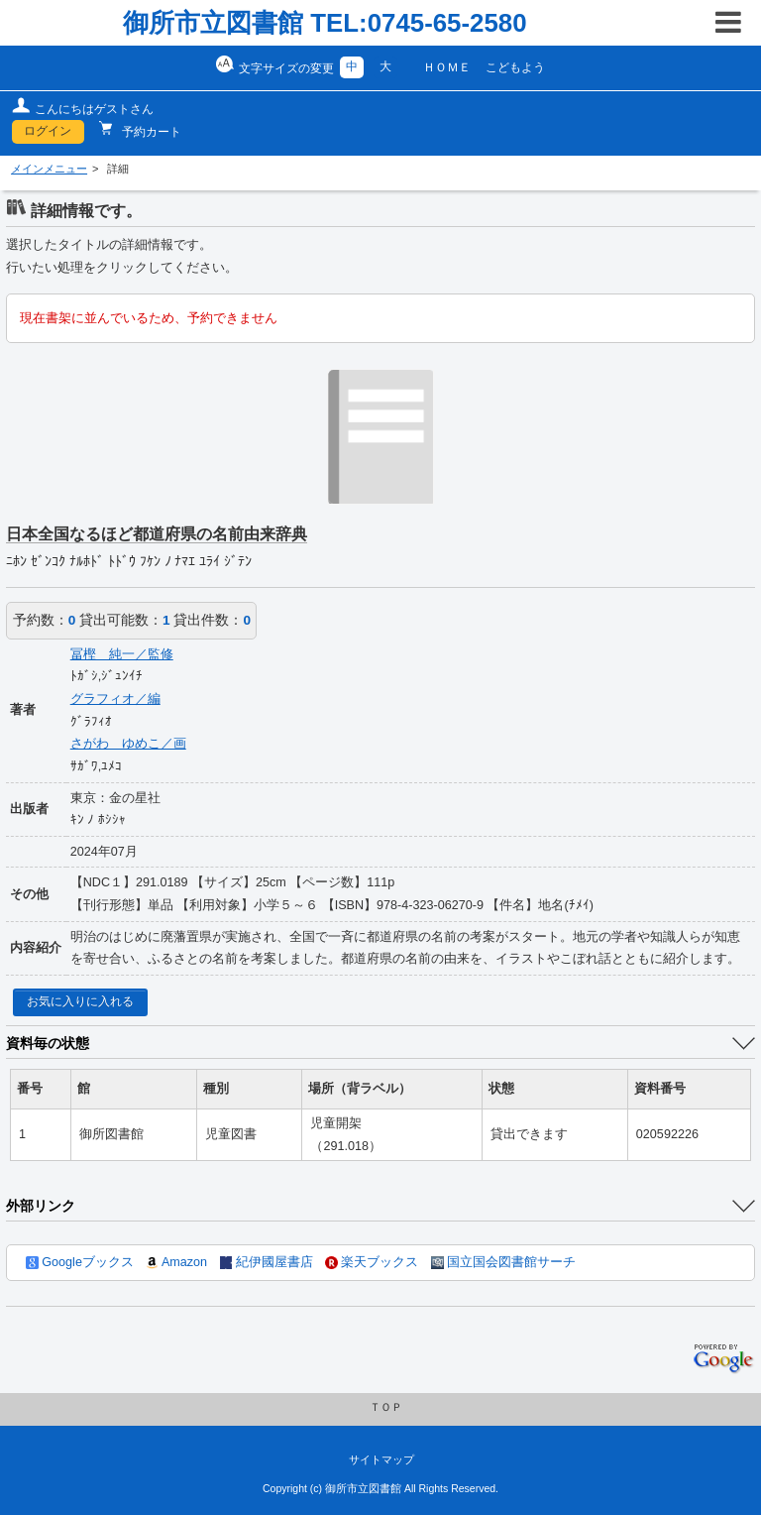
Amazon (176, 1262)
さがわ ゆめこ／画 (128, 744)
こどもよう (515, 67)
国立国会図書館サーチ (503, 1262)
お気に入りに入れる (80, 1001)
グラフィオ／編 (115, 699)
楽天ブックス (371, 1262)
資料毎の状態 (47, 1043)
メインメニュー (49, 169)
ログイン (47, 131)
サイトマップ (381, 1459)
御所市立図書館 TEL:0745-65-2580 (324, 23)
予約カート (150, 132)
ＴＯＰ (386, 1407)
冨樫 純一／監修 (121, 654)
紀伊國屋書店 (266, 1262)
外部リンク (40, 1206)
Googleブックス (80, 1262)
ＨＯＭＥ (447, 67)
